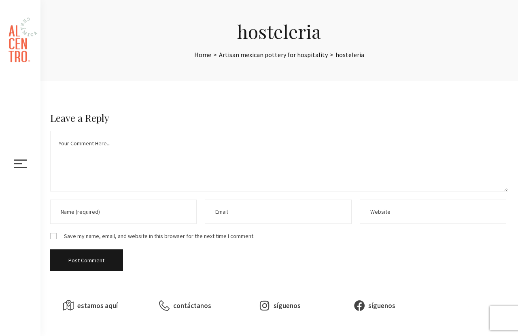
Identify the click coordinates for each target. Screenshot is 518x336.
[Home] (202, 55)
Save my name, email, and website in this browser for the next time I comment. (159, 236)
